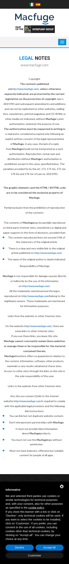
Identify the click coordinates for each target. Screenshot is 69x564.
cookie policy (36, 507)
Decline (19, 547)
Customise (34, 555)
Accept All (49, 547)
